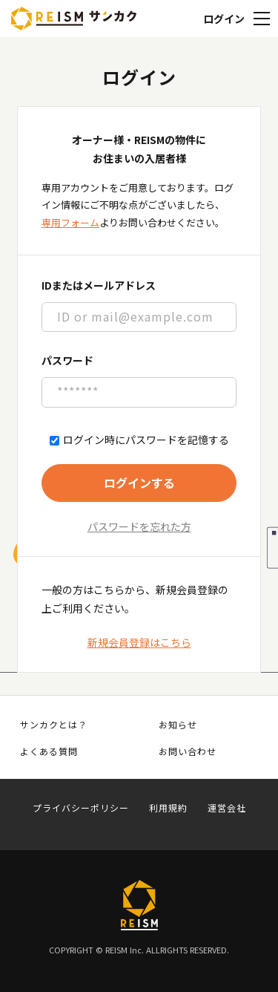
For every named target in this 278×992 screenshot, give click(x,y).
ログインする (139, 483)
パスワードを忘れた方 (139, 526)
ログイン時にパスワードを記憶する (139, 440)
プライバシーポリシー (81, 808)
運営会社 (227, 808)
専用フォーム (70, 222)
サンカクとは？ (53, 724)
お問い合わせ (187, 751)
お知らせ (178, 724)
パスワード (67, 360)
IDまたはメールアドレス (99, 285)
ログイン (224, 19)
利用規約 (168, 808)
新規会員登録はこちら (139, 642)
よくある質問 (49, 751)
